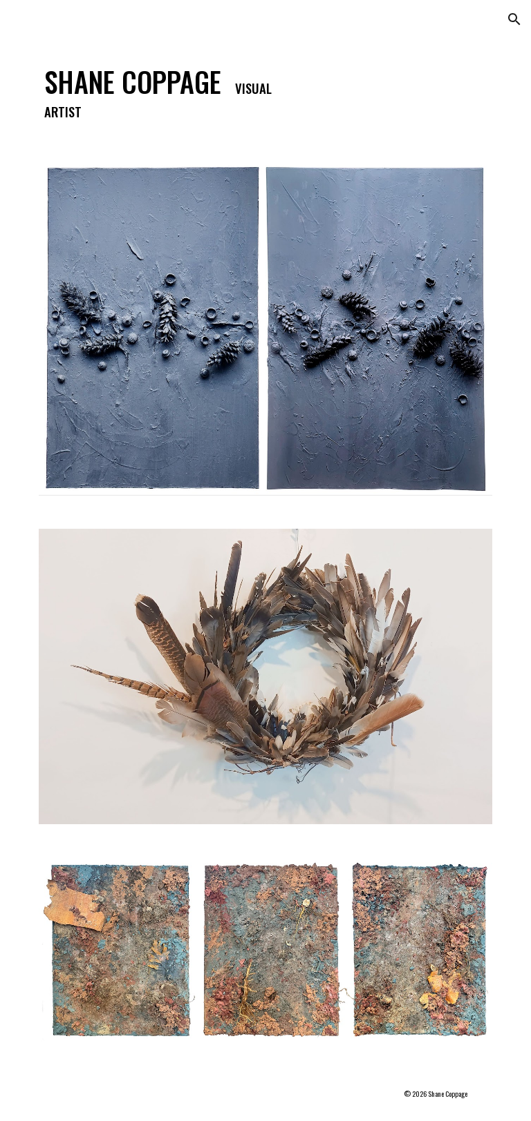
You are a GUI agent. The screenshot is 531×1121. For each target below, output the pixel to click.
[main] (168, 91)
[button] (514, 19)
